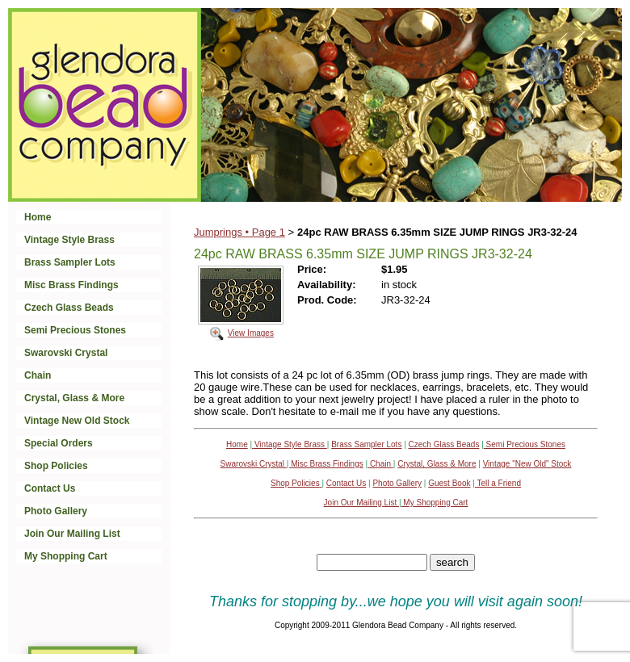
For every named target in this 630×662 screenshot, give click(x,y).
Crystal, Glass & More (74, 398)
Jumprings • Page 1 (239, 232)
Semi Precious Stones (75, 330)
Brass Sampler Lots (70, 262)
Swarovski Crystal (65, 352)
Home (37, 217)
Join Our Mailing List (72, 533)
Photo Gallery (55, 511)
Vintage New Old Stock (76, 420)
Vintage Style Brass (69, 239)
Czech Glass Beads (69, 307)
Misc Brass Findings (71, 285)
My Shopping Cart (65, 556)
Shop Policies (56, 465)
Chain (37, 375)
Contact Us (49, 488)
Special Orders (58, 443)
